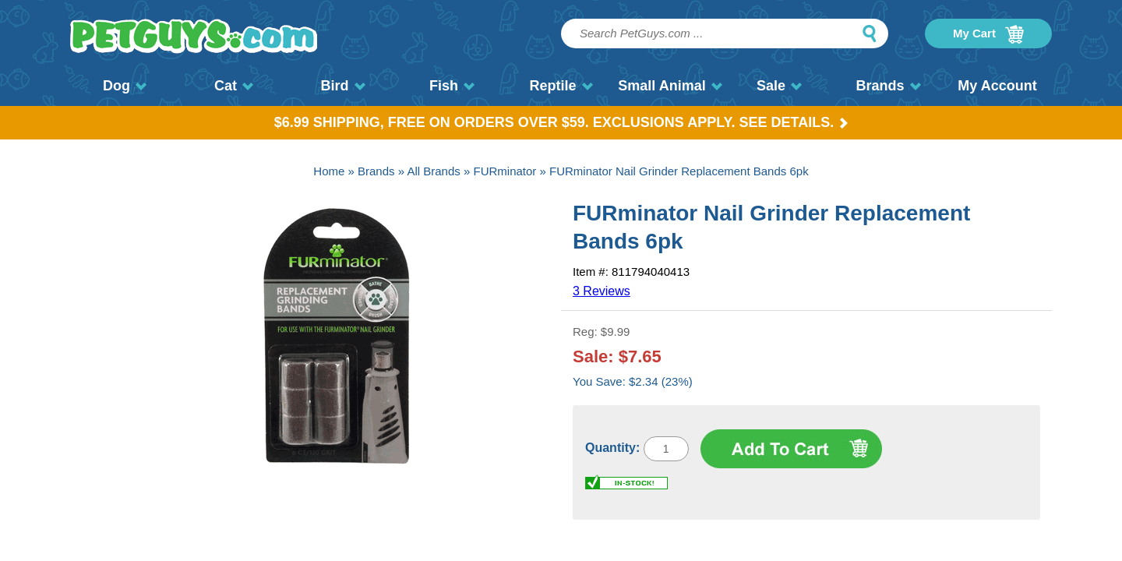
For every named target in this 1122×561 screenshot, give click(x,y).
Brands (888, 86)
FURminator (504, 171)
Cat (233, 86)
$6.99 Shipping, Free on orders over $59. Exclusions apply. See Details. (561, 122)
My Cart (988, 34)
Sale (779, 86)
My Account (997, 86)
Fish (452, 86)
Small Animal (670, 86)
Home (328, 171)
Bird (343, 86)
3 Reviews (601, 291)
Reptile (560, 86)
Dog (124, 86)
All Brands (433, 171)
